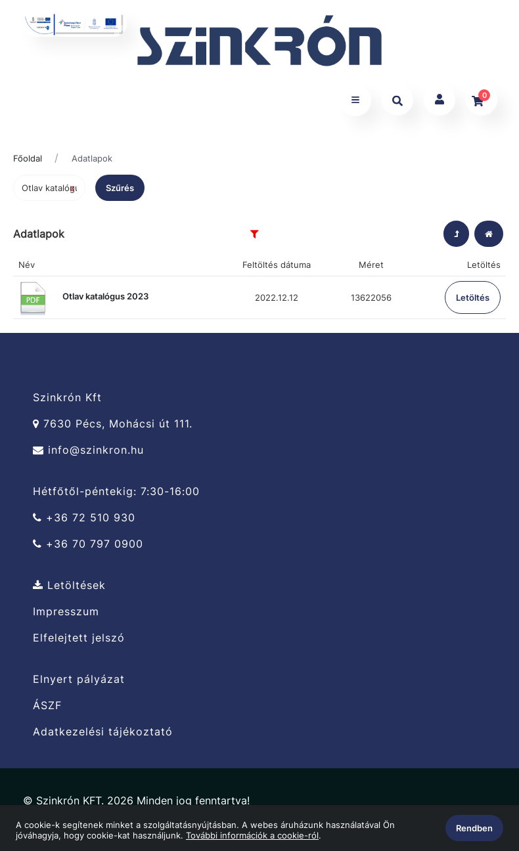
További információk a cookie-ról (252, 835)
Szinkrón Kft (67, 397)
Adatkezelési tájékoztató (103, 732)
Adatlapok (92, 158)
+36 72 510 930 (84, 518)
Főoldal (27, 158)
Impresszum (66, 611)
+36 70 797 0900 (88, 544)
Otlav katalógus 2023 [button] (83, 296)
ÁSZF (47, 705)
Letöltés (472, 297)
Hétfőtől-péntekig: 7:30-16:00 (116, 491)
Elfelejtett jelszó (79, 638)
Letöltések (69, 585)
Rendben (474, 828)
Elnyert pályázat (79, 679)
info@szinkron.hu (88, 450)
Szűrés (120, 188)
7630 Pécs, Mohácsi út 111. (112, 424)
